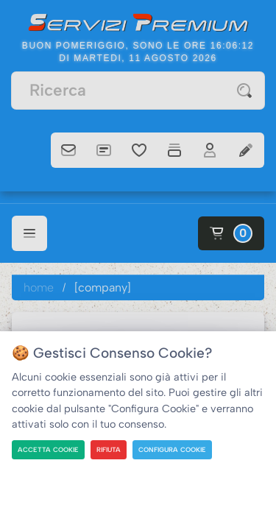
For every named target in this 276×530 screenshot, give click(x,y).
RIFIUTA (108, 449)
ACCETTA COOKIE (48, 449)
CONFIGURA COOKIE (172, 449)
